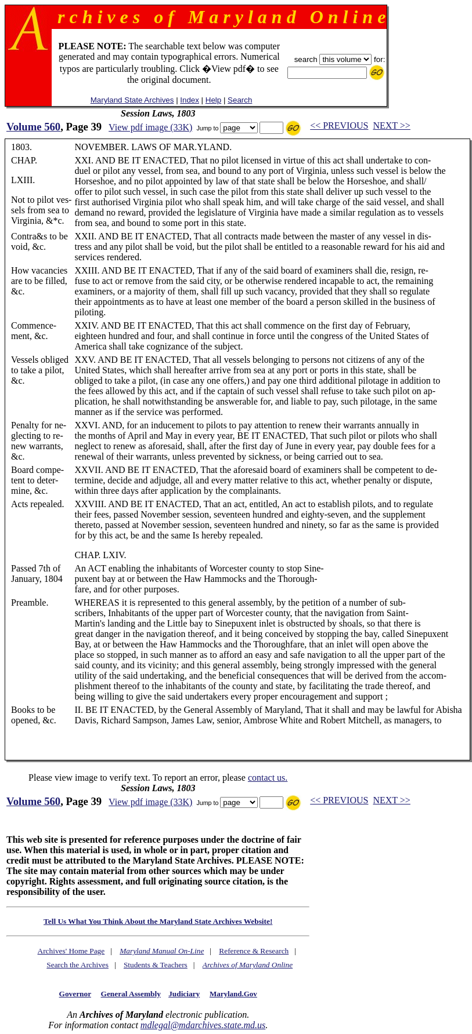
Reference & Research (254, 950)
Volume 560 (33, 127)
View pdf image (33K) (150, 127)
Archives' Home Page (71, 950)
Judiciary (184, 993)
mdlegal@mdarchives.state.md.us (202, 1025)
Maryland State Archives (132, 100)
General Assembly (131, 993)
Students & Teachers (156, 964)
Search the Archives (77, 964)
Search (240, 100)
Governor (75, 993)
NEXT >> (391, 125)
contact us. (267, 777)
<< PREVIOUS (339, 125)
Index (189, 100)
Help (213, 100)
